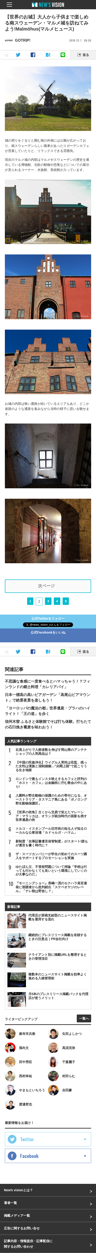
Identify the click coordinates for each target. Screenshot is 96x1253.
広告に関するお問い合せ (22, 1228)
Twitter (27, 1139)
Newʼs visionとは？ (18, 1190)
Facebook (29, 1155)
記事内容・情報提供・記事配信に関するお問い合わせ (28, 1243)
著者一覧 (10, 1203)
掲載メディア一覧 (17, 1215)
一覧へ (84, 1018)
